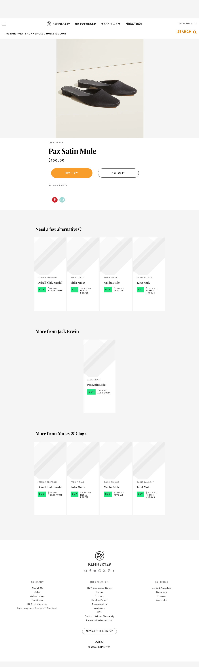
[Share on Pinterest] (55, 205)
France (162, 601)
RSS (99, 618)
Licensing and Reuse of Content (37, 614)
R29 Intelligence (37, 610)
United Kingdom (162, 593)
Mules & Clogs (56, 34)
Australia (161, 605)
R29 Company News (99, 593)
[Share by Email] (62, 205)
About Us (37, 593)
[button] (180, 27)
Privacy (99, 601)
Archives (99, 614)
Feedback (37, 605)
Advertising (37, 601)
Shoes (39, 34)
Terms (99, 597)
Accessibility (99, 610)
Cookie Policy (99, 605)
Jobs (37, 597)
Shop (28, 34)
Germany (161, 597)
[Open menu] (4, 22)
